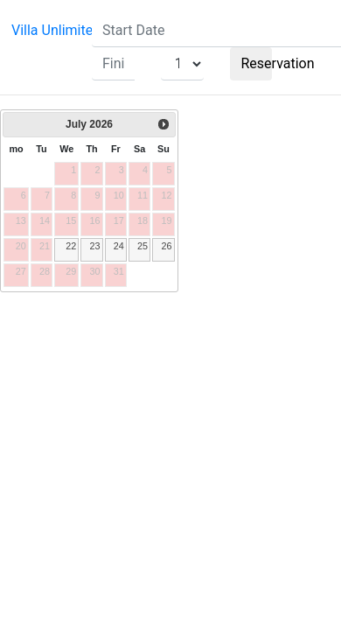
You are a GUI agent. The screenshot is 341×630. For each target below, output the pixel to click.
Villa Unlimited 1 (61, 30)
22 (71, 246)
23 (94, 246)
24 (119, 246)
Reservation (257, 63)
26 (166, 246)
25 (142, 246)
